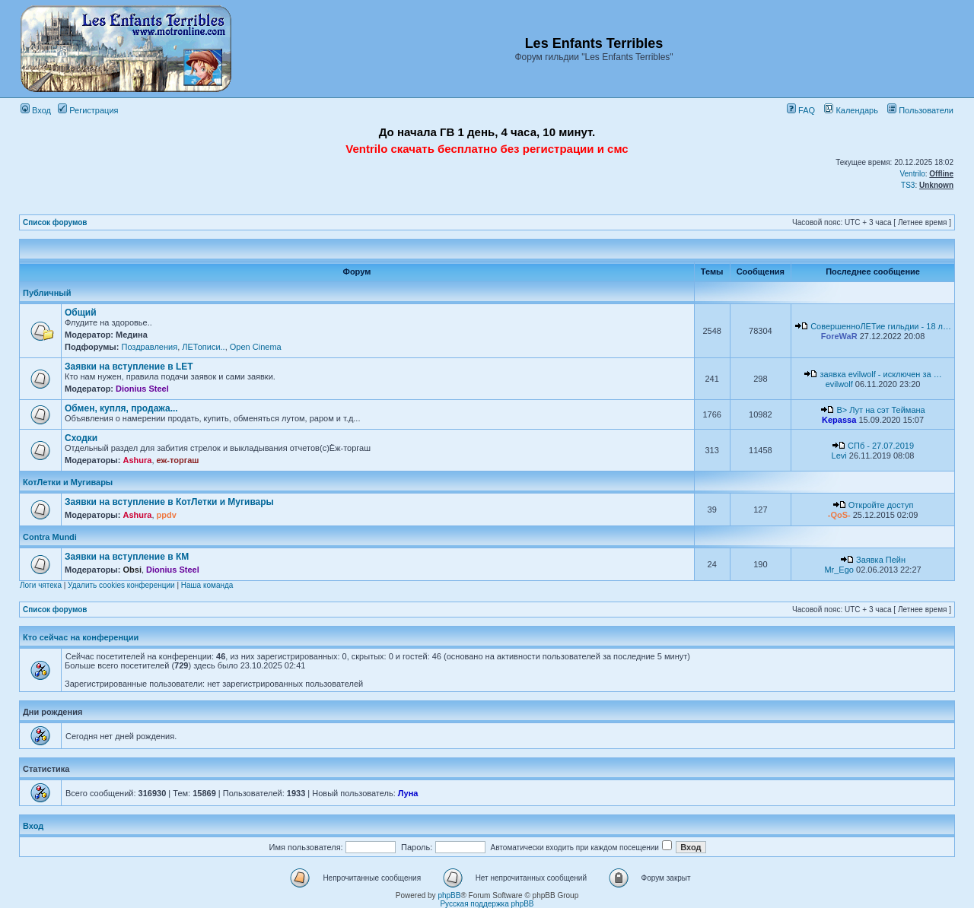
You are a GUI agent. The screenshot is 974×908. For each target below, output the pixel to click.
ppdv (167, 514)
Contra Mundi (50, 536)
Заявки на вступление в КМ (127, 556)
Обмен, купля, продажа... (121, 408)
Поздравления (149, 346)
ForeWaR (839, 336)
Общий (81, 312)
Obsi (132, 569)
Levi (839, 455)
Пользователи (920, 110)
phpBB (449, 895)
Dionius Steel (142, 388)
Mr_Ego (839, 569)
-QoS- (839, 514)
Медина (132, 334)
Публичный (47, 292)
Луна (408, 793)
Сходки (81, 438)
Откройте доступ (881, 505)
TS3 (908, 185)
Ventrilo (912, 174)
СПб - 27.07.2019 (881, 445)
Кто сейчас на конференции (80, 637)
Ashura (137, 460)
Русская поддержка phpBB (486, 904)
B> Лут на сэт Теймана (880, 409)
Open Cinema (256, 346)
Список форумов (55, 222)
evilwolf (839, 384)
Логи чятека (41, 585)
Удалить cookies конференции (121, 585)
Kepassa (839, 419)
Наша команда (207, 585)
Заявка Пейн (881, 559)
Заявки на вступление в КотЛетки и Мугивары (169, 502)
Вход (36, 110)
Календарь (851, 110)
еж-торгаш (178, 460)
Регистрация (88, 110)
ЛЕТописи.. (203, 346)
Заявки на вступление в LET (129, 366)
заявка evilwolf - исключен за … (880, 374)
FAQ (801, 110)
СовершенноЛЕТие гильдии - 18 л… (880, 326)
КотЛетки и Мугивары (68, 482)
